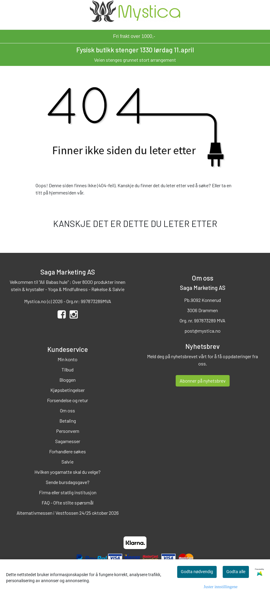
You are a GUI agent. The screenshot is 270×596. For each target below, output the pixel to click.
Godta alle (235, 571)
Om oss (67, 410)
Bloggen (67, 380)
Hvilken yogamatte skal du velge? (67, 472)
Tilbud (67, 369)
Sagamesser (67, 441)
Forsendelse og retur (67, 400)
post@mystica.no (202, 331)
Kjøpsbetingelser (67, 390)
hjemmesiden (62, 192)
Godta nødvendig (197, 571)
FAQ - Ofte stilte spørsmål (67, 502)
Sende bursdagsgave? (67, 482)
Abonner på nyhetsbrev (203, 380)
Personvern (67, 431)
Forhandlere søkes (67, 451)
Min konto (67, 359)
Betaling (67, 421)
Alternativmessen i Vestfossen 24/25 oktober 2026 (68, 513)
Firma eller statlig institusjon (67, 492)
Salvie (67, 461)
